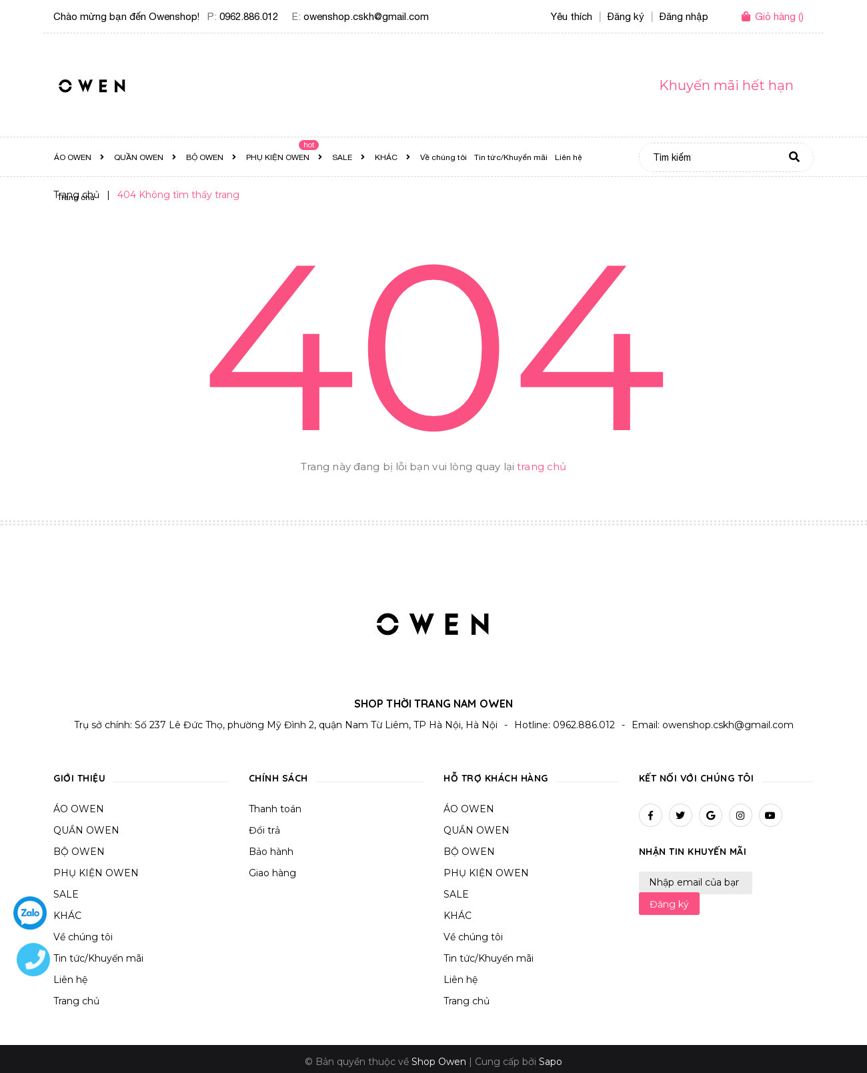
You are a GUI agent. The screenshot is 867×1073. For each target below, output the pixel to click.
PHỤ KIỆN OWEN (96, 873)
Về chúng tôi (83, 937)
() (779, 16)
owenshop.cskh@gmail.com (366, 16)
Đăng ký (669, 904)
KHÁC (67, 916)
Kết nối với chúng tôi (696, 778)
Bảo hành (271, 852)
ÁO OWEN (78, 809)
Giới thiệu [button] (79, 778)
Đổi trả (264, 830)
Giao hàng (272, 873)
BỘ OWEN (79, 852)
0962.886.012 (248, 16)
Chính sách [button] (278, 778)
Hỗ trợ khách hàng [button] (496, 778)
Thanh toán (275, 809)
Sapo (550, 1062)
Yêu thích (571, 16)
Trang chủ (467, 1001)
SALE (66, 894)
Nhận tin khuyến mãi (693, 852)
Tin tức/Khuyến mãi (98, 958)
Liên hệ (461, 980)
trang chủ (541, 466)
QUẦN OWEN (86, 830)
